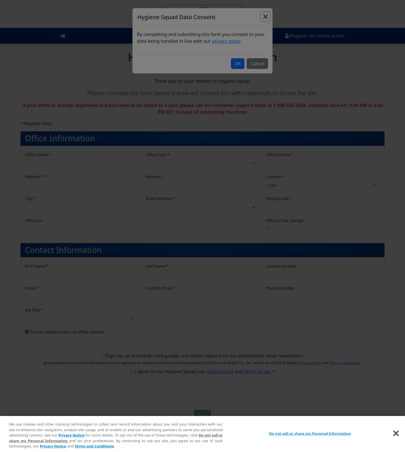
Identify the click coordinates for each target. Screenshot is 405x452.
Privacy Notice (71, 435)
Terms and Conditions (94, 446)
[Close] (396, 434)
